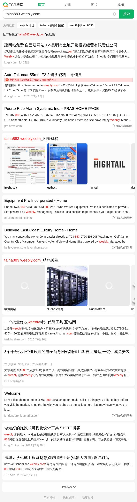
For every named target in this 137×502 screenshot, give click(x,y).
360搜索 (14, 5)
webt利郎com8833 (81, 25)
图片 (94, 5)
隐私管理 (68, 497)
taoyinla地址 (26, 25)
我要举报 (87, 497)
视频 (120, 5)
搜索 (126, 14)
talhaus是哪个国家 (52, 25)
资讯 (67, 5)
